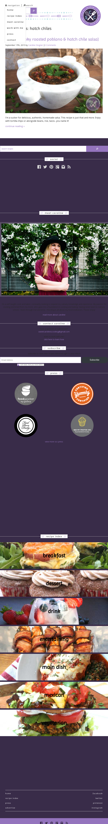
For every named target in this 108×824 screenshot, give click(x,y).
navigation (12, 5)
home (10, 10)
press (10, 34)
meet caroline (15, 22)
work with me (15, 28)
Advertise (10, 808)
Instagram (97, 808)
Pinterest (98, 803)
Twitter (99, 798)
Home (8, 793)
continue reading (15, 126)
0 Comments (50, 45)
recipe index (14, 16)
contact (11, 40)
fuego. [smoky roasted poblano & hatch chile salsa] (52, 39)
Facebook (98, 793)
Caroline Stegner (35, 45)
